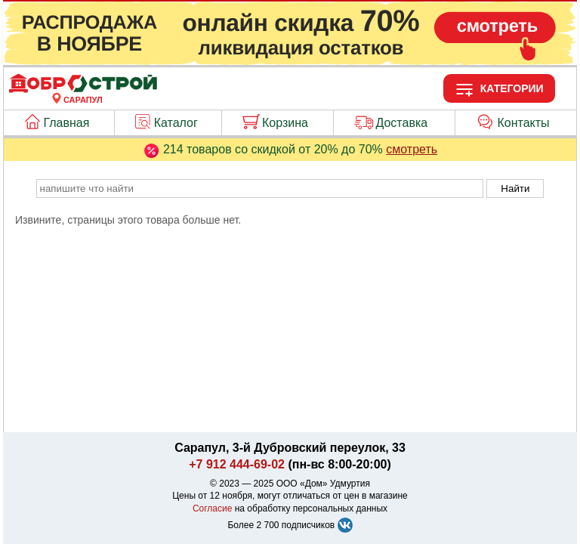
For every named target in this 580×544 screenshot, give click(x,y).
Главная (67, 122)
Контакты (524, 122)
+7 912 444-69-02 (237, 464)
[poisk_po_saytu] (259, 188)
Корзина (285, 122)
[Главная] (83, 91)
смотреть (411, 149)
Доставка (401, 122)
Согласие (213, 508)
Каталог (176, 122)
